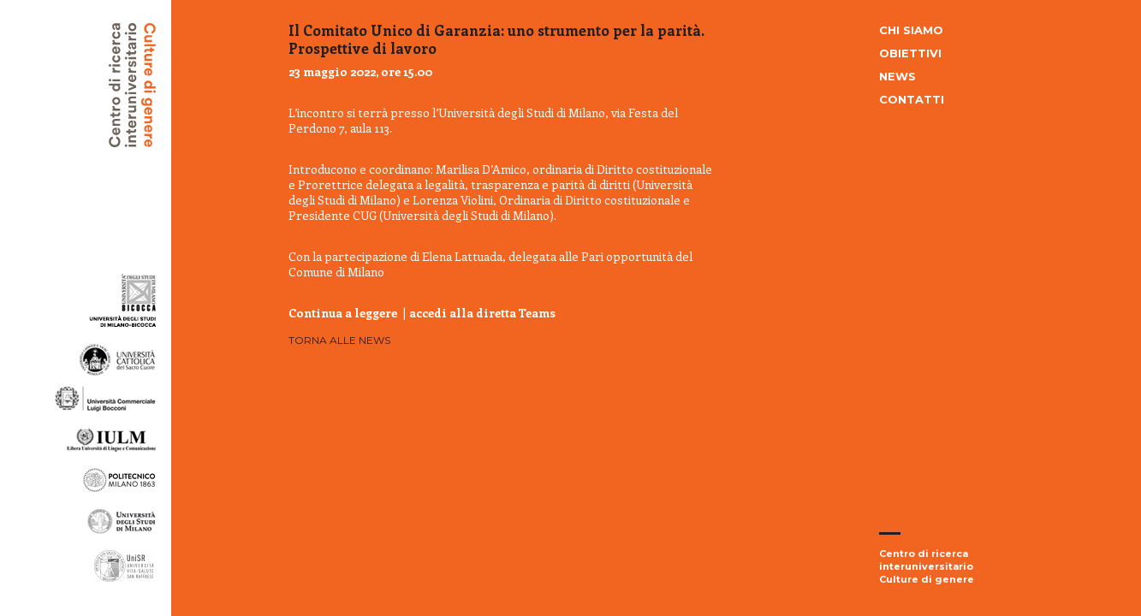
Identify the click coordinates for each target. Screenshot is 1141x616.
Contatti (911, 99)
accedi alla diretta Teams (482, 313)
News (897, 76)
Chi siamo (911, 30)
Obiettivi (910, 53)
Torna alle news (339, 340)
